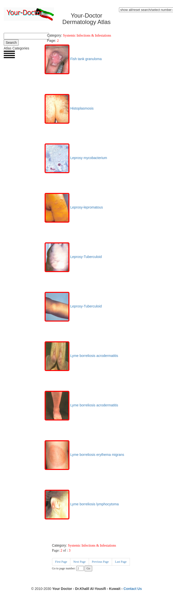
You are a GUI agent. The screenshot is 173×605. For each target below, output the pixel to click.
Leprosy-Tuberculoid (73, 257)
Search (11, 43)
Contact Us (132, 589)
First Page (61, 561)
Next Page (79, 561)
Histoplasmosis (69, 108)
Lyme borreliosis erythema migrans (84, 455)
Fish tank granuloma (73, 59)
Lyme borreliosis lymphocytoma (82, 504)
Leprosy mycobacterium (76, 158)
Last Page (121, 561)
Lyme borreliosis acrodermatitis (81, 356)
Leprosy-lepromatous (74, 207)
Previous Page (100, 561)
